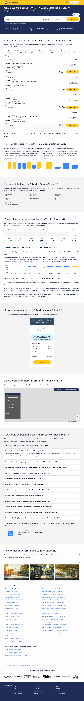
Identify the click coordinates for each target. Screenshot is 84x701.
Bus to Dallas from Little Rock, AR (13, 613)
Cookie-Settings (40, 691)
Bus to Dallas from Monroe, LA (12, 622)
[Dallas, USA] (14, 19)
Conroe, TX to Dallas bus (11, 602)
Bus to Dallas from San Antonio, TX (13, 635)
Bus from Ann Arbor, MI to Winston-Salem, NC (53, 588)
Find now (72, 72)
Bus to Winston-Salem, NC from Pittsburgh (52, 619)
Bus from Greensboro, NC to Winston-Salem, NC (54, 600)
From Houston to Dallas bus (12, 605)
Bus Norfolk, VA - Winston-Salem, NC (51, 613)
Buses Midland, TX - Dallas (11, 619)
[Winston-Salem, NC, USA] (32, 19)
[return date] (60, 19)
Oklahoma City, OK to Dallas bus (13, 633)
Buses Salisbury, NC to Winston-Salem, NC (52, 622)
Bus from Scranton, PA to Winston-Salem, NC (53, 627)
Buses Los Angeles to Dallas (12, 616)
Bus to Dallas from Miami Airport (13, 649)
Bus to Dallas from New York (12, 630)
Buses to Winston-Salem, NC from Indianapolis (53, 602)
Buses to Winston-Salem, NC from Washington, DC (54, 630)
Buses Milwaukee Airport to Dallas (13, 652)
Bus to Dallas (23, 665)
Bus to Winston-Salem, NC (33, 665)
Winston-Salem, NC (71, 389)
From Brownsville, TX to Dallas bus (13, 594)
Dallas (58, 389)
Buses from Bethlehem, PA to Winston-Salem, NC (54, 597)
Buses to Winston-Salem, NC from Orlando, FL (53, 616)
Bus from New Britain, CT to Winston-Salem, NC (54, 605)
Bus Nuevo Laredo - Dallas (11, 627)
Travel (36, 693)
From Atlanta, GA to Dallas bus (12, 588)
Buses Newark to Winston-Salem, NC (51, 611)
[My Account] (66, 2)
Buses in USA (15, 665)
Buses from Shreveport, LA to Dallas (14, 641)
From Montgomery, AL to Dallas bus (14, 624)
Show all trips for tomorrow (42, 130)
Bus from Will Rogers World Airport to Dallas (16, 655)
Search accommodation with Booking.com (16, 23)
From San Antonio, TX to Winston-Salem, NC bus (54, 624)
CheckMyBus (7, 665)
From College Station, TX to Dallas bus (14, 600)
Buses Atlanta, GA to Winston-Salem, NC (52, 591)
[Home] (11, 2)
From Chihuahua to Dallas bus (12, 597)
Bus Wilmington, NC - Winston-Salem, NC (52, 633)
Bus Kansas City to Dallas (11, 608)
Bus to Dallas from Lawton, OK (12, 611)
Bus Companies (18, 693)
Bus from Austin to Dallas (11, 591)
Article (57, 691)
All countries (60, 693)
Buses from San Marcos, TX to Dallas (14, 638)
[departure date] (48, 19)
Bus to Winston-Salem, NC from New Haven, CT (54, 608)
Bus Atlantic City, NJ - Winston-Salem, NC (52, 594)
